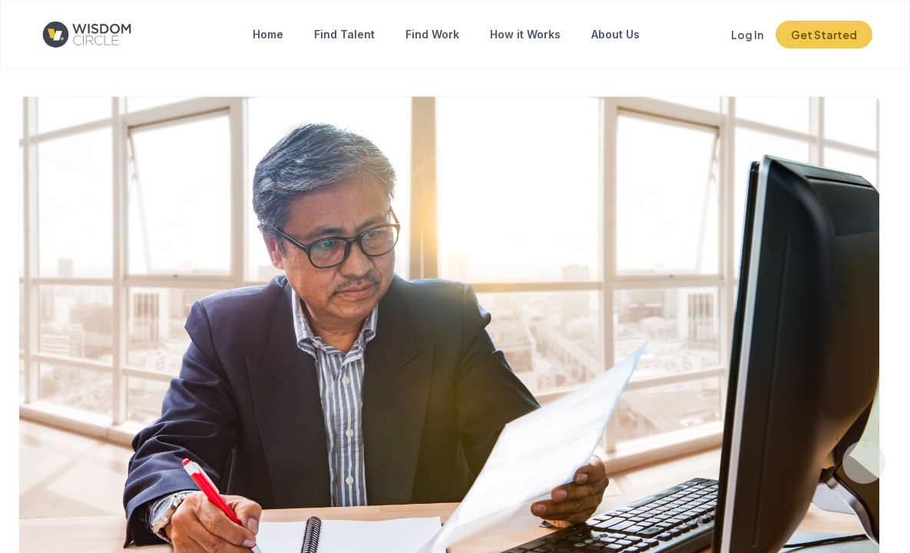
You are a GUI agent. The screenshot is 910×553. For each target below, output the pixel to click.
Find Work (432, 34)
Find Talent (344, 34)
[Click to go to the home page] (99, 34)
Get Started (824, 34)
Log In (747, 34)
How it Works (525, 34)
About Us (615, 34)
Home (268, 34)
